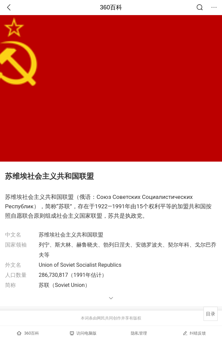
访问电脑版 (83, 333)
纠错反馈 (194, 333)
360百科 (111, 7)
